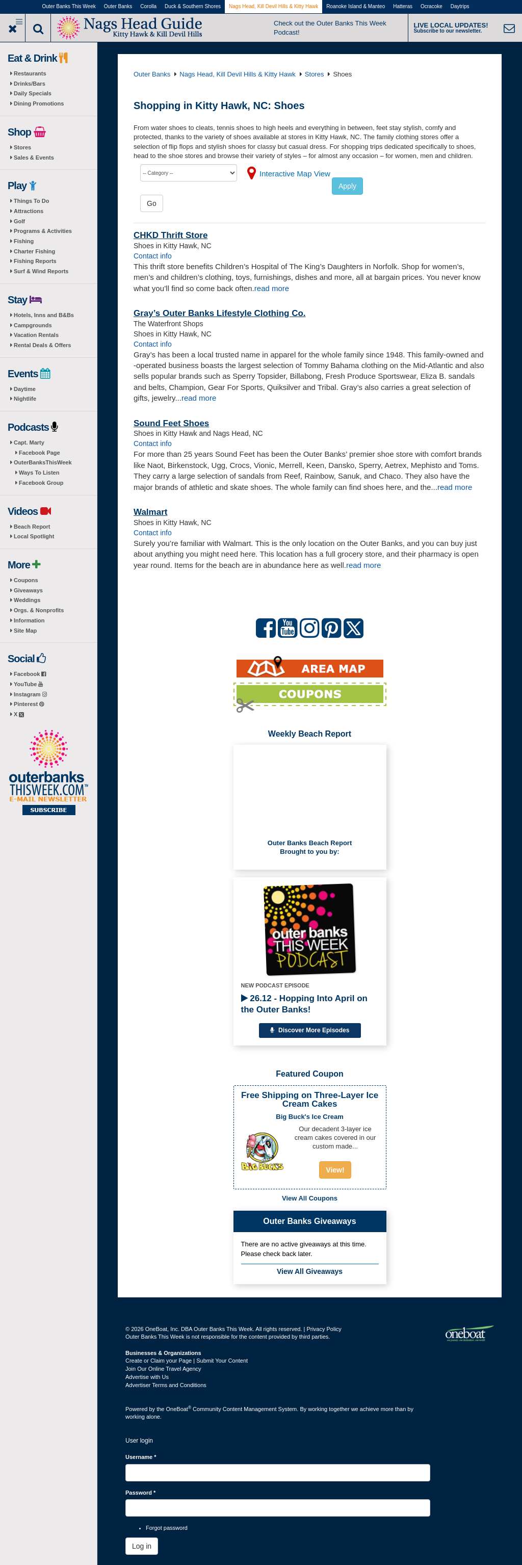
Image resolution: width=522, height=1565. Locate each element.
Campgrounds (33, 325)
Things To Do (31, 201)
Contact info (153, 256)
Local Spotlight (34, 536)
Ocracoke (431, 6)
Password (140, 1493)
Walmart (150, 512)
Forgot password (167, 1528)
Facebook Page (39, 453)
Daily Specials (32, 93)
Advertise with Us (147, 1377)
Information (29, 620)
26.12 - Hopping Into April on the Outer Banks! (304, 1004)
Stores (22, 147)
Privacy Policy (323, 1329)
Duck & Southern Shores (193, 6)
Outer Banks (118, 6)
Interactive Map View (294, 173)
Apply (347, 186)
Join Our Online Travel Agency (163, 1369)
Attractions (28, 211)
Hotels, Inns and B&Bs (44, 315)
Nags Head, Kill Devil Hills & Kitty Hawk (273, 6)
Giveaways (28, 590)
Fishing (24, 241)
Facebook (30, 674)
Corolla (148, 6)
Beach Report (32, 527)
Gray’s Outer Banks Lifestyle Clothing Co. (220, 313)
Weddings (27, 600)
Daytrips (460, 6)
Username (140, 1457)
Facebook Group (41, 483)
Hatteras (402, 6)
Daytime (25, 389)
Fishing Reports (35, 261)
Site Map (25, 631)
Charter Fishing (34, 251)
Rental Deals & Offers (42, 345)
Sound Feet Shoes (171, 423)
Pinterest (29, 704)
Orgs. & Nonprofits (39, 610)
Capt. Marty (29, 442)
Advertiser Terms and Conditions (165, 1385)
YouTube (28, 684)
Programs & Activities (43, 231)
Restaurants (30, 73)
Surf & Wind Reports (41, 271)
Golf (19, 221)
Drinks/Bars (29, 84)
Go (151, 203)
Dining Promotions (39, 103)
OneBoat (179, 1409)
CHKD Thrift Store (170, 235)
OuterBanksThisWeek (43, 462)
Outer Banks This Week (69, 6)
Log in (141, 1546)
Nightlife (25, 399)
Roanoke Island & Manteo (355, 6)
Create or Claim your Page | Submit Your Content (186, 1361)
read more (271, 288)
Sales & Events (34, 157)
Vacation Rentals (36, 335)
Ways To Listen (39, 473)
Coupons (26, 580)
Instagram (30, 694)
